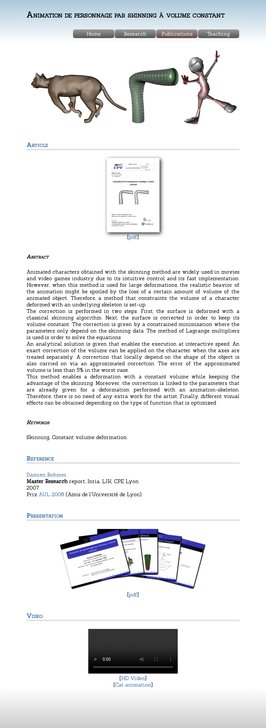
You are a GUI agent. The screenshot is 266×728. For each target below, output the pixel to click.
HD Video (133, 678)
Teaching (218, 34)
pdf (133, 237)
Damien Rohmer (46, 475)
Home (93, 34)
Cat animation (133, 685)
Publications (177, 34)
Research (135, 34)
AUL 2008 (51, 494)
